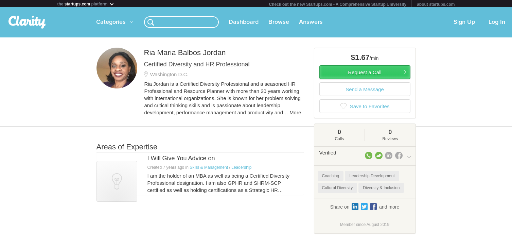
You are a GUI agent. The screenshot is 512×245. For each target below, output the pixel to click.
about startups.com (436, 4)
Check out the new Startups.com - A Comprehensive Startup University (338, 4)
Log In (497, 23)
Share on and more (365, 208)
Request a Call (364, 74)
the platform (85, 4)
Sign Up (464, 23)
